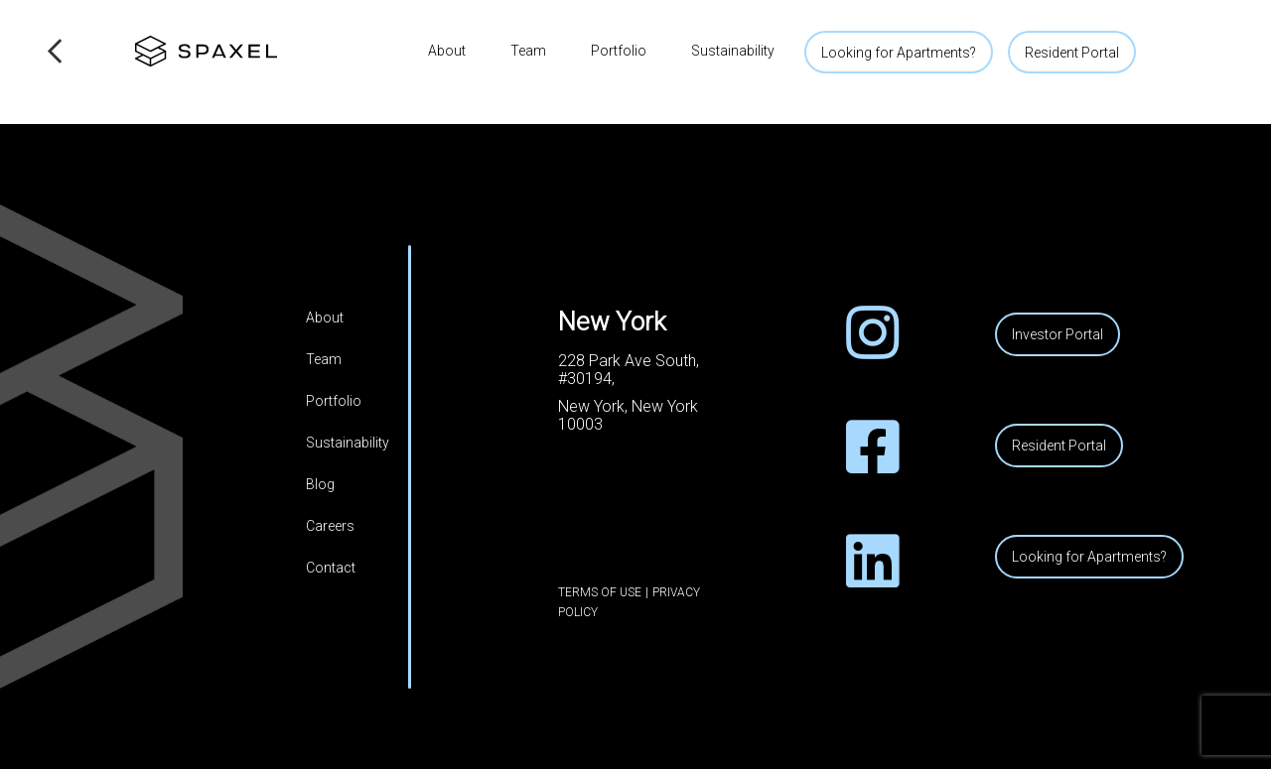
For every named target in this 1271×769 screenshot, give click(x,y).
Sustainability (733, 51)
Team (528, 51)
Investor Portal (1057, 334)
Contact (330, 568)
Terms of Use (599, 592)
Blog (320, 484)
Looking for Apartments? (898, 53)
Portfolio (618, 51)
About (447, 51)
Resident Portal (1072, 53)
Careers (330, 526)
